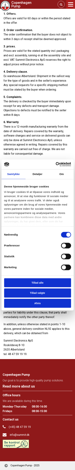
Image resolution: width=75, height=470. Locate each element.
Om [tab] (61, 174)
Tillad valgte (37, 293)
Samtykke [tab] (13, 174)
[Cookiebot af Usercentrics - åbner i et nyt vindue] (55, 164)
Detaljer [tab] (38, 174)
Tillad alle (37, 282)
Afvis (37, 303)
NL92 (48, 328)
